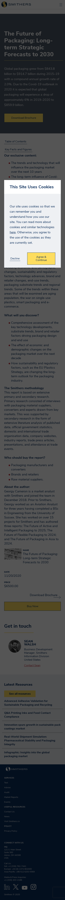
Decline (15, 258)
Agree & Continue (41, 258)
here (13, 232)
